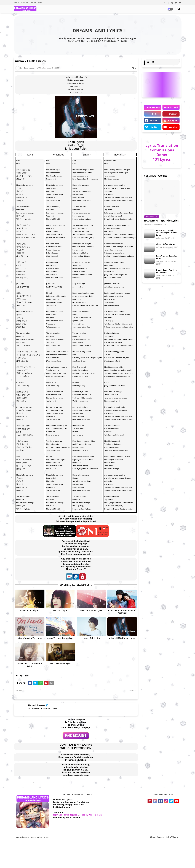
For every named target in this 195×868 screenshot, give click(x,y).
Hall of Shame (36, 2)
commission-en (153, 107)
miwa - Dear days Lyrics (60, 663)
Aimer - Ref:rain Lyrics (165, 244)
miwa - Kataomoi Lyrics (91, 610)
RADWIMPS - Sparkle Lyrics (161, 220)
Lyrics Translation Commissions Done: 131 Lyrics (161, 152)
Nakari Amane (36, 705)
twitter (154, 127)
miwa (27, 675)
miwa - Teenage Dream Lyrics (60, 638)
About (16, 2)
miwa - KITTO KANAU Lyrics (122, 638)
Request (24, 2)
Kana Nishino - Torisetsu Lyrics (166, 257)
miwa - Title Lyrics (91, 638)
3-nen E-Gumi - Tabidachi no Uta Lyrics (166, 271)
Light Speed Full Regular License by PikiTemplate (77, 814)
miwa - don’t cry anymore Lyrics (30, 664)
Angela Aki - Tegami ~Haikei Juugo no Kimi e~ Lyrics (166, 232)
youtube (173, 127)
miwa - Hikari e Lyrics (30, 610)
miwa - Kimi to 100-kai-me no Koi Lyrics (122, 611)
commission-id (171, 107)
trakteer (173, 114)
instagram (172, 120)
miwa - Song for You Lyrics (29, 638)
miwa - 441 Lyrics (60, 610)
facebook (154, 120)
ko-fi (154, 114)
